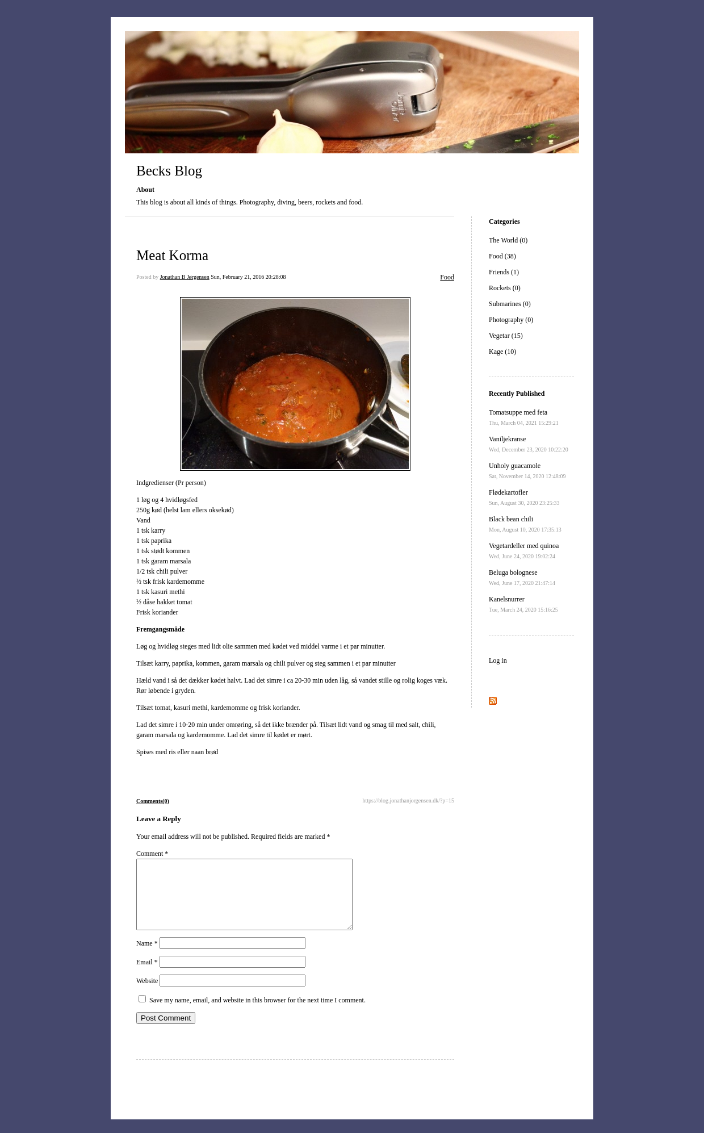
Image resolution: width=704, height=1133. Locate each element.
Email (147, 976)
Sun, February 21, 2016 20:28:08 (248, 277)
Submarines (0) (510, 304)
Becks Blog (169, 170)
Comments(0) (152, 801)
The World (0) (508, 240)
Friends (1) (504, 272)
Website (147, 994)
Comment (152, 854)
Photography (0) (511, 320)
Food (447, 277)
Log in (498, 660)
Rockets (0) (505, 288)
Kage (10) (502, 352)
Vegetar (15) (506, 336)
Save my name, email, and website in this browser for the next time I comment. (257, 1014)
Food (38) (502, 256)
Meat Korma (172, 255)
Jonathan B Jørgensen (184, 277)
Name (147, 957)
